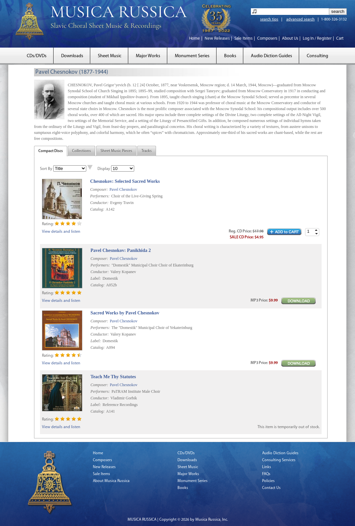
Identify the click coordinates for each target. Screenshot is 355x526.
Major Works (148, 56)
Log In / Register (317, 38)
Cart (339, 38)
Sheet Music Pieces (116, 151)
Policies (268, 481)
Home (194, 38)
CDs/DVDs (37, 56)
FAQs (266, 474)
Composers (267, 38)
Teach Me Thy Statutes (113, 376)
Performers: (100, 196)
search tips (269, 19)
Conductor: (99, 202)
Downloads (72, 56)
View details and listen (61, 232)
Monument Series (192, 56)
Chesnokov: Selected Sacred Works (125, 181)
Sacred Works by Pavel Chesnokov (125, 312)
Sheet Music (109, 56)
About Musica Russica (111, 481)
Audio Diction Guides (271, 56)
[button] (316, 230)
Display (104, 169)
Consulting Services (279, 460)
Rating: (48, 224)
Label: (96, 278)
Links (266, 467)
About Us (290, 38)
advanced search (300, 19)
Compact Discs (50, 151)
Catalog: (97, 209)
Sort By (46, 169)
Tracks (146, 151)
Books (230, 56)
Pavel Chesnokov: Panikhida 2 (121, 250)
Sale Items (243, 38)
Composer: (99, 189)
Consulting (317, 56)
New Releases (217, 38)
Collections (81, 151)
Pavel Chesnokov (123, 189)
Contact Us (271, 488)
